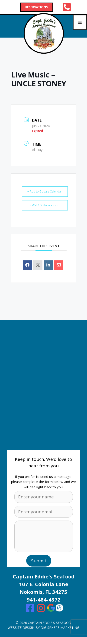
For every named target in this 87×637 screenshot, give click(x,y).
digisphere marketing (60, 627)
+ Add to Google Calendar (44, 191)
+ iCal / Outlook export (45, 205)
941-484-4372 (44, 599)
